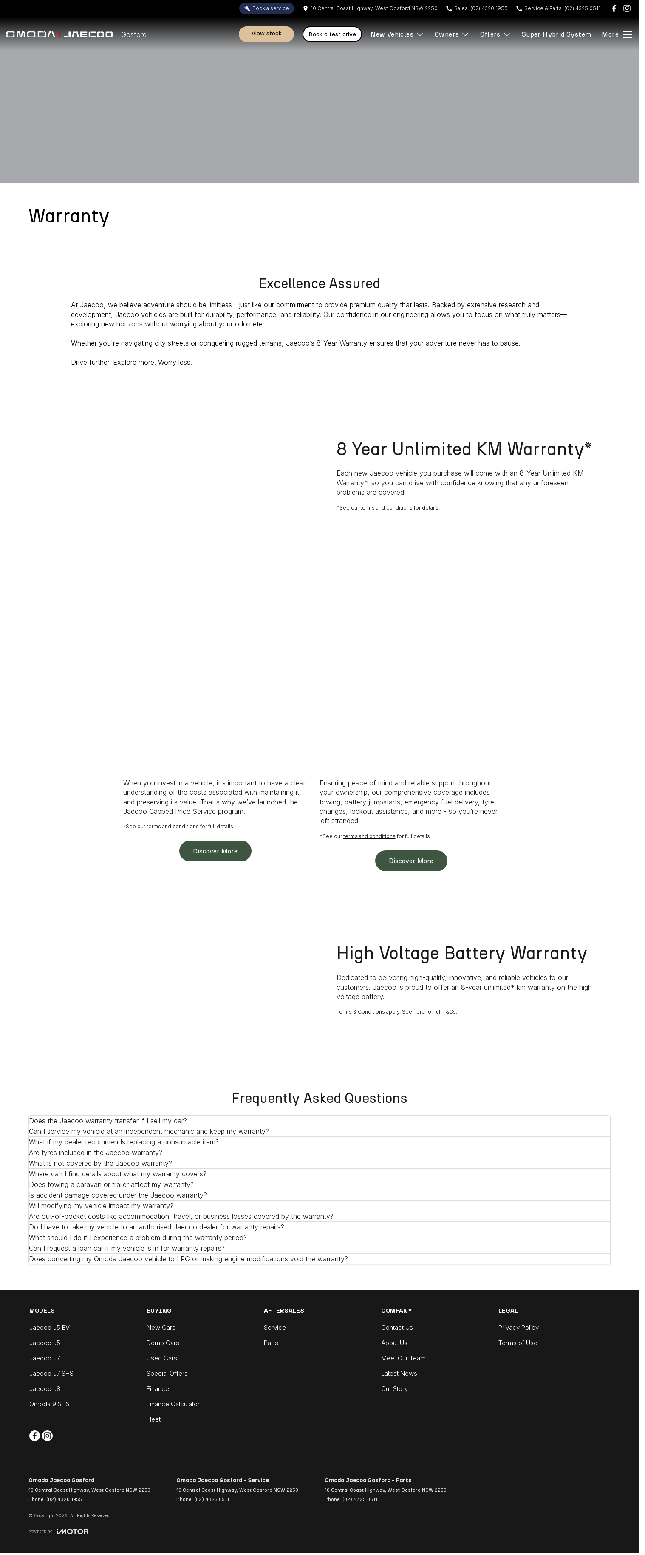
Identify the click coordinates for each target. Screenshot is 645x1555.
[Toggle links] (58, 1531)
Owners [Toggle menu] (452, 34)
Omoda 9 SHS (49, 1404)
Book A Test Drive (332, 34)
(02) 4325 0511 (211, 1499)
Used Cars (162, 1358)
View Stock (267, 33)
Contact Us (397, 1327)
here (419, 1011)
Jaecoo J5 (44, 1343)
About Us (394, 1343)
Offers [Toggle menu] (495, 34)
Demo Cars (163, 1343)
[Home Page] (59, 34)
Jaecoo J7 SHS (51, 1373)
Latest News (399, 1373)
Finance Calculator (173, 1404)
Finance (158, 1389)
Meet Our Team (403, 1358)
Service (275, 1327)
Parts (271, 1343)
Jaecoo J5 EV (49, 1327)
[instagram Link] (627, 8)
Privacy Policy (518, 1327)
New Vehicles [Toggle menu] (397, 34)
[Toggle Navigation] (617, 34)
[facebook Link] (614, 8)
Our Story (394, 1389)
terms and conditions (386, 507)
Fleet (154, 1419)
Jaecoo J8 (44, 1389)
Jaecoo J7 (44, 1358)
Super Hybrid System (556, 34)
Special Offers (167, 1373)
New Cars (161, 1327)
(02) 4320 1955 (64, 1499)
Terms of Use (518, 1343)
